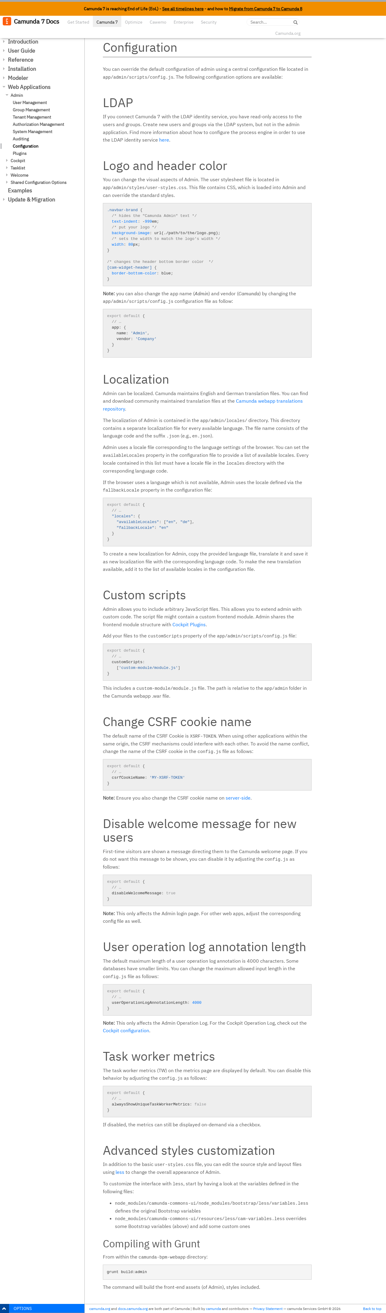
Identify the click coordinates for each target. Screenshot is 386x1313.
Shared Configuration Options (39, 182)
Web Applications (29, 86)
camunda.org (99, 1308)
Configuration (25, 146)
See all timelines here (183, 8)
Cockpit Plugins (189, 624)
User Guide (21, 50)
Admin (17, 95)
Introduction (23, 41)
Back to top (372, 1308)
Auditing (21, 139)
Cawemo (158, 22)
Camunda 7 (107, 22)
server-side (238, 798)
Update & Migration (31, 199)
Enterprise (184, 22)
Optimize (133, 22)
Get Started (78, 22)
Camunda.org (287, 33)
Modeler (18, 77)
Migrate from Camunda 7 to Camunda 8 (265, 8)
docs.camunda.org (133, 1308)
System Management (32, 131)
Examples (20, 190)
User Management (30, 102)
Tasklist (18, 168)
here (164, 140)
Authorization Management (38, 124)
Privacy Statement (268, 1308)
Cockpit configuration (126, 1030)
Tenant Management (32, 117)
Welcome (19, 175)
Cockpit (18, 160)
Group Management (31, 110)
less (120, 1172)
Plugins (20, 153)
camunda (213, 1308)
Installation (22, 68)
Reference (20, 59)
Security (209, 22)
